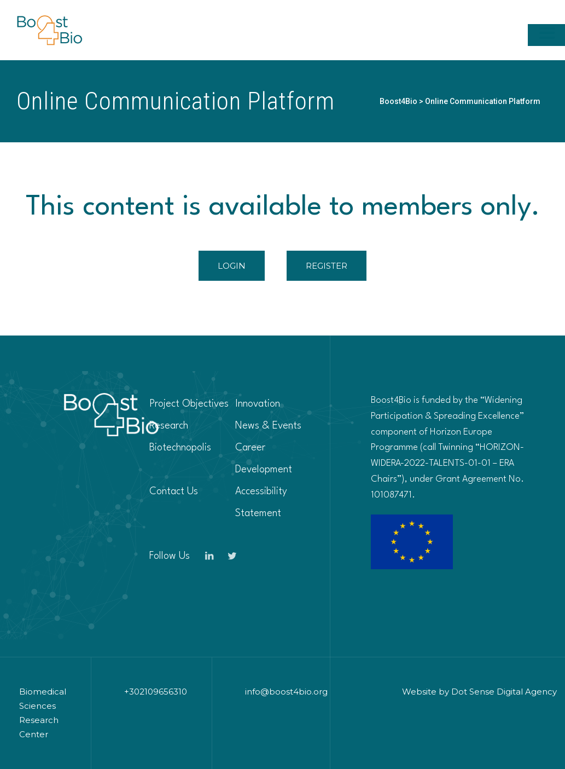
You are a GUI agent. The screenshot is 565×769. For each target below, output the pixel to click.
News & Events (268, 426)
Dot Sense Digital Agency (504, 691)
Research (168, 426)
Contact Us (173, 491)
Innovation (257, 404)
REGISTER (326, 266)
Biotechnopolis (180, 448)
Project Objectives (189, 404)
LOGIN (232, 266)
